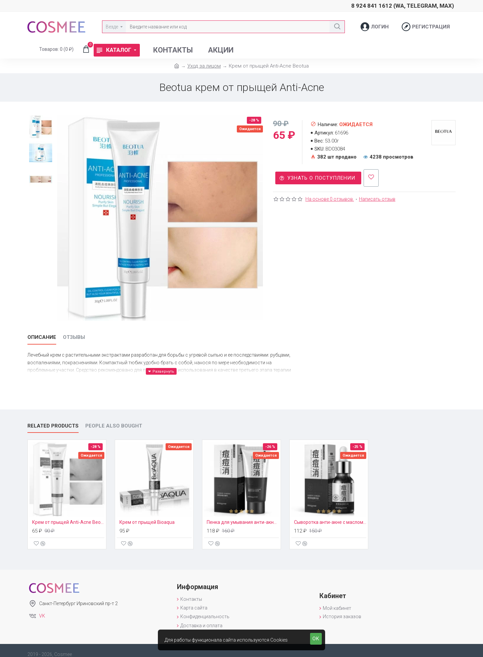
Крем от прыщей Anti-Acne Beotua (68, 514)
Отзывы (74, 337)
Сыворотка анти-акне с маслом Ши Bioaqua (330, 514)
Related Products (53, 418)
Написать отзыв (377, 196)
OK (315, 639)
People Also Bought (113, 418)
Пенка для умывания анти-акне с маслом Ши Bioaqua (243, 514)
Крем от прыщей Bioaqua (147, 514)
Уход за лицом (204, 66)
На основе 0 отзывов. (329, 196)
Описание (41, 337)
